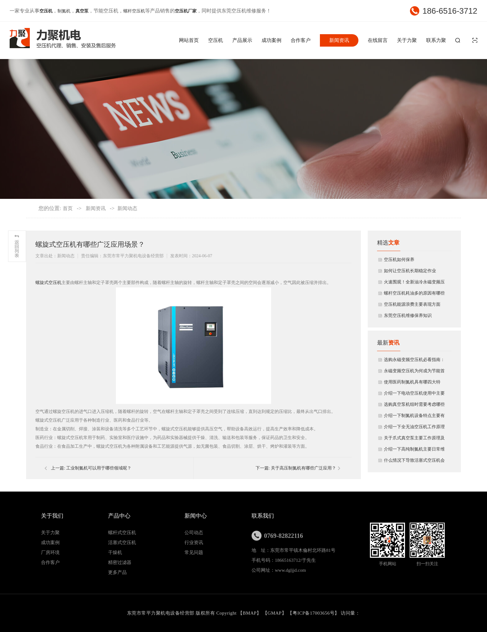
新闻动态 (127, 208)
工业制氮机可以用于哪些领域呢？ (98, 468)
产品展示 (242, 40)
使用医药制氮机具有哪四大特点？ (412, 384)
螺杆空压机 (134, 11)
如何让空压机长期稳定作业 (410, 270)
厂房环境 (50, 552)
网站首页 (189, 40)
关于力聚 (407, 40)
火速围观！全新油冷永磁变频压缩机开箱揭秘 (414, 284)
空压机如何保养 (399, 259)
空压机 (215, 40)
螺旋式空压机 (48, 282)
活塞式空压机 (122, 542)
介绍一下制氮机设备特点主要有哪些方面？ (414, 417)
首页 (68, 208)
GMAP (274, 613)
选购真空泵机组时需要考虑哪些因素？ (414, 406)
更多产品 (117, 572)
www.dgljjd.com (290, 570)
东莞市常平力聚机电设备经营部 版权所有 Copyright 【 (185, 613)
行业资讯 (193, 542)
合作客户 (301, 40)
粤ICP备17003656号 (314, 613)
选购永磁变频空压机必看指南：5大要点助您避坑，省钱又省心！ (414, 361)
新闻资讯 (339, 40)
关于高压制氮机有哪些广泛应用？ (303, 468)
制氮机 (64, 11)
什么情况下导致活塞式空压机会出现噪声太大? (414, 462)
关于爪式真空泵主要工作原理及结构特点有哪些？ (414, 440)
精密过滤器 (119, 562)
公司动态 (193, 532)
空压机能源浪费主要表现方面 (412, 304)
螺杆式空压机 (122, 532)
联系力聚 (436, 40)
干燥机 (115, 552)
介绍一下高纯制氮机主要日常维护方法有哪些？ (414, 451)
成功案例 (271, 40)
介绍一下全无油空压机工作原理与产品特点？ (414, 428)
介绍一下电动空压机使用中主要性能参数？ (414, 395)
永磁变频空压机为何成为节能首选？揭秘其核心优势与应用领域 (414, 373)
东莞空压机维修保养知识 (408, 315)
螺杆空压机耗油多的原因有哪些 (414, 293)
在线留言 (378, 40)
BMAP (250, 613)
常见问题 (193, 552)
